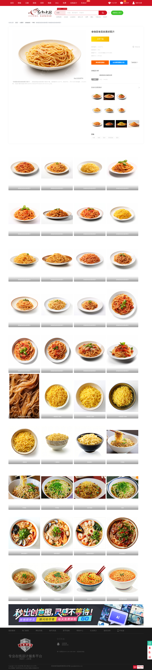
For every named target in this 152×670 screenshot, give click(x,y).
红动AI (84, 2)
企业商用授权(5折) (119, 62)
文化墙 (66, 17)
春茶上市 (80, 17)
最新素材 (11, 630)
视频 (49, 3)
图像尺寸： (94, 53)
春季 (87, 17)
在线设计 (73, 3)
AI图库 (22, 22)
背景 (42, 3)
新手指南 (66, 630)
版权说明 (107, 630)
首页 (12, 3)
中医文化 (98, 17)
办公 (57, 3)
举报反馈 (137, 47)
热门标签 (25, 630)
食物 (99, 137)
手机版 (120, 630)
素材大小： (94, 56)
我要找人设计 (117, 13)
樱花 (92, 17)
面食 (117, 137)
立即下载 (100, 39)
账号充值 (52, 630)
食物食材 (27, 22)
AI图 (93, 137)
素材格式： (94, 50)
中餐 (33, 22)
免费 (64, 3)
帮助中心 (80, 630)
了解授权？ (134, 62)
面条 (104, 137)
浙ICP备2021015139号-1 (30, 666)
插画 (34, 3)
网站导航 (39, 630)
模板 (19, 3)
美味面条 (110, 137)
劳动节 (105, 17)
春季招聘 (58, 17)
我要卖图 (149, 643)
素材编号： (94, 47)
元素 (27, 3)
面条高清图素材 (96, 87)
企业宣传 (72, 17)
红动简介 (93, 630)
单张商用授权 (100, 62)
